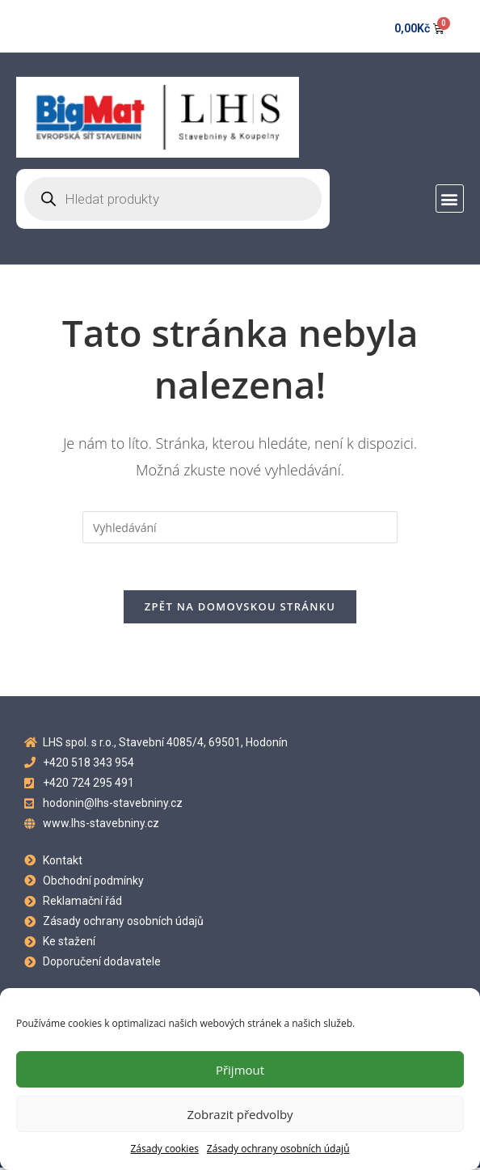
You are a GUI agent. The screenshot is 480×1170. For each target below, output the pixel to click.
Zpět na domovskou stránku (240, 608)
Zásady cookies (164, 1148)
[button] (450, 198)
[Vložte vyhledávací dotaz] (240, 527)
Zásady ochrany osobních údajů (278, 1148)
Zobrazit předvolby (240, 1114)
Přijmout (240, 1070)
